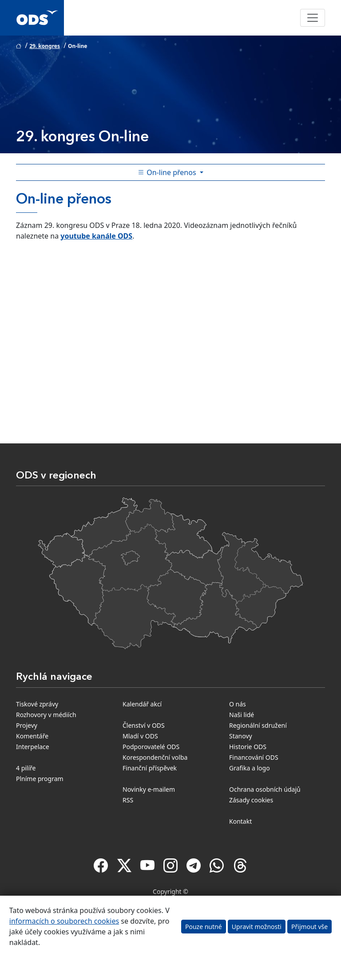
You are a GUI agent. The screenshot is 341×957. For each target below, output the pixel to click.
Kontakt (240, 821)
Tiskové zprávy (37, 704)
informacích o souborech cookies (64, 921)
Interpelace (32, 746)
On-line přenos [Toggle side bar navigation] (168, 172)
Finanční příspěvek (150, 768)
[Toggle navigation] (312, 18)
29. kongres (44, 46)
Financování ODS (253, 757)
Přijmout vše (309, 926)
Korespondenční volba (155, 757)
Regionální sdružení (258, 725)
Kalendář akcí (142, 704)
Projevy (26, 725)
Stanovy (240, 736)
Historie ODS (247, 746)
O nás (237, 704)
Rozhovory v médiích (46, 714)
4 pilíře (26, 768)
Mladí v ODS (140, 736)
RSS (128, 800)
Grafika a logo (249, 768)
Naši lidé (241, 714)
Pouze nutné (203, 926)
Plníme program (39, 778)
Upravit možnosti (257, 926)
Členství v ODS (144, 725)
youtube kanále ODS (96, 236)
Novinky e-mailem (149, 789)
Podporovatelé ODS (151, 746)
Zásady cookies (251, 800)
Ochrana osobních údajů (265, 789)
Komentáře (32, 736)
